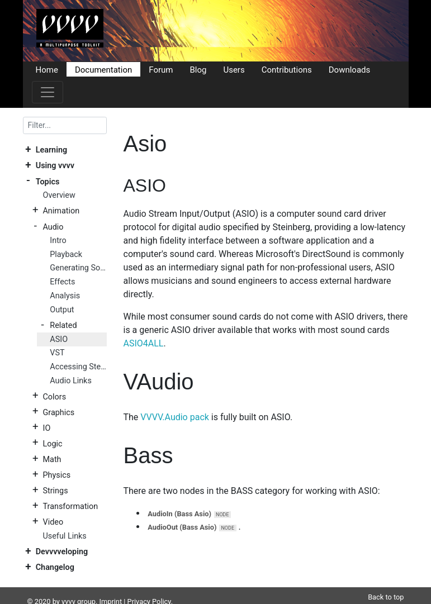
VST (57, 353)
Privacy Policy (149, 588)
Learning (51, 150)
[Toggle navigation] (47, 92)
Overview (58, 195)
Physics (56, 475)
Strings (55, 491)
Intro (58, 240)
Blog (198, 69)
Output (62, 310)
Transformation (70, 506)
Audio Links (71, 381)
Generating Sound (78, 268)
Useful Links (64, 536)
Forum (161, 69)
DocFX (71, 599)
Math (51, 459)
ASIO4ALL (144, 343)
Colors (54, 396)
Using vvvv (55, 165)
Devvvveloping (62, 552)
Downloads (350, 69)
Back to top (386, 583)
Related (63, 325)
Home (47, 69)
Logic (52, 443)
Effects (62, 282)
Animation (60, 211)
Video (52, 522)
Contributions (287, 69)
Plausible (217, 599)
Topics (48, 181)
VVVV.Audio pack (174, 417)
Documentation (103, 69)
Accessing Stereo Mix (78, 367)
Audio (52, 226)
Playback (66, 254)
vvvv (68, 588)
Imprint (111, 588)
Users (233, 69)
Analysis (65, 296)
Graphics (58, 412)
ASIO (59, 339)
